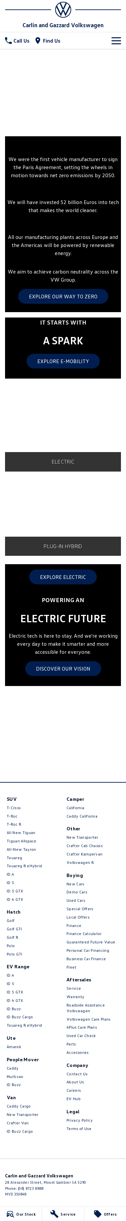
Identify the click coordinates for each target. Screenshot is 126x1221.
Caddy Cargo (19, 1106)
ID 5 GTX (15, 890)
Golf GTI (14, 928)
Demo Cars (77, 891)
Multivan (15, 1076)
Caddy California (82, 816)
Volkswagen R (80, 862)
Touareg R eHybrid (24, 865)
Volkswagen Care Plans (89, 1019)
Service (74, 988)
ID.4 (10, 874)
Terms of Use (79, 1128)
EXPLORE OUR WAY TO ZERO (63, 296)
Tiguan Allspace (22, 840)
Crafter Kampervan (84, 854)
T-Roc (12, 816)
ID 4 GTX (15, 899)
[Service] (63, 1214)
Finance (74, 925)
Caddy (13, 1068)
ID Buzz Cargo (20, 1016)
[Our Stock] (21, 1214)
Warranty (76, 996)
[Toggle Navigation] (116, 40)
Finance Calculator (84, 933)
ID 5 (10, 882)
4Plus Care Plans (82, 1027)
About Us (75, 1081)
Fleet (72, 967)
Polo (11, 945)
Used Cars (76, 900)
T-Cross (13, 807)
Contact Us (77, 1073)
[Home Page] (63, 9)
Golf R (12, 937)
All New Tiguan (21, 832)
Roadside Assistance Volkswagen (86, 1008)
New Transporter (23, 1114)
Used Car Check (81, 1035)
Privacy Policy (80, 1120)
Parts (71, 1043)
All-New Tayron (21, 849)
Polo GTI (15, 954)
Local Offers (78, 917)
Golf (10, 920)
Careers (74, 1090)
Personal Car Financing (88, 950)
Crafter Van (18, 1122)
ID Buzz (14, 1008)
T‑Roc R (14, 824)
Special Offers (80, 908)
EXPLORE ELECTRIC (63, 577)
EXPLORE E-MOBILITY (63, 361)
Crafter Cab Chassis (84, 845)
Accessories (78, 1052)
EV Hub (74, 1098)
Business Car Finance (86, 958)
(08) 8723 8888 (30, 1188)
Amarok (14, 1046)
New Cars (75, 883)
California (75, 807)
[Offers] (105, 1214)
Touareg (14, 857)
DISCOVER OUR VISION (63, 668)
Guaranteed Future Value (91, 941)
